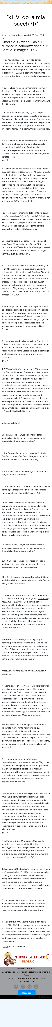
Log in (5, 946)
